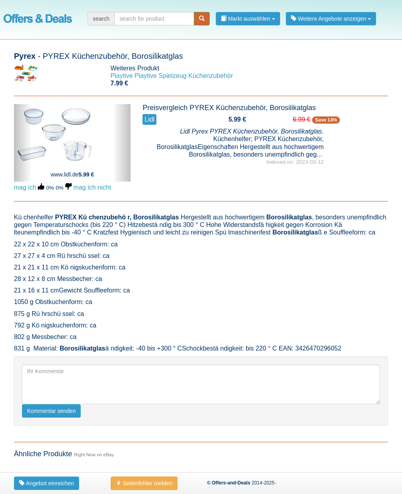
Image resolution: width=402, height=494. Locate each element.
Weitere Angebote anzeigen (331, 18)
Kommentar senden (51, 411)
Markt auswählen (248, 18)
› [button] (122, 108)
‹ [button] (22, 108)
